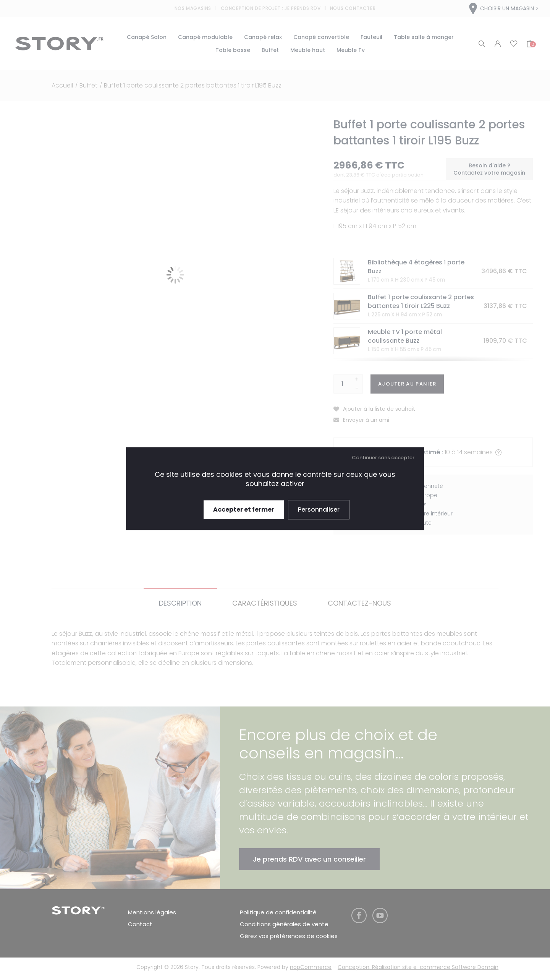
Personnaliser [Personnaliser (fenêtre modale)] (319, 509)
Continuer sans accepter (383, 457)
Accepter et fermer (243, 509)
